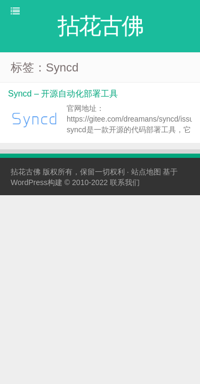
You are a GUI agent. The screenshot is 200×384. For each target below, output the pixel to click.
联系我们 (125, 182)
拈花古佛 (26, 171)
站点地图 (146, 171)
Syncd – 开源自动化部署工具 (63, 93)
